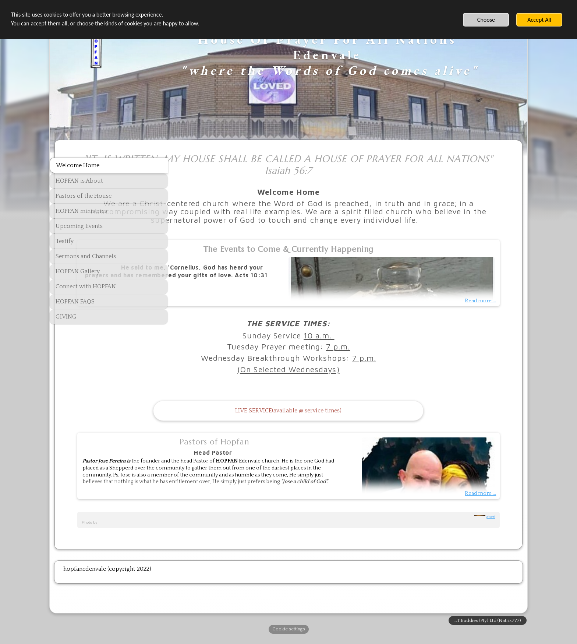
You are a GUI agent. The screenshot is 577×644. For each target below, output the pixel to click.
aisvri (490, 525)
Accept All (539, 19)
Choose (486, 19)
